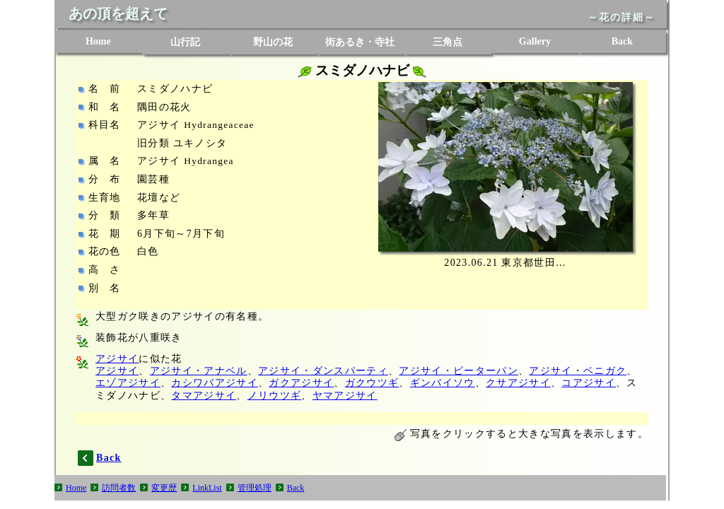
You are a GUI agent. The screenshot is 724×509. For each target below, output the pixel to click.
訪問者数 (119, 488)
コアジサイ (588, 383)
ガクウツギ (372, 383)
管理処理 (255, 488)
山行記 (185, 42)
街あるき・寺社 (360, 42)
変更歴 (164, 488)
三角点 (447, 42)
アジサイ (117, 358)
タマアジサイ (203, 395)
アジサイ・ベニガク (577, 370)
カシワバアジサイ (214, 383)
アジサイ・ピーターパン (458, 370)
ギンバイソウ (442, 383)
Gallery (535, 41)
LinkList (206, 488)
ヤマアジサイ (345, 395)
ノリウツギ (274, 395)
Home (98, 41)
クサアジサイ (518, 383)
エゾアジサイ (127, 383)
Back (622, 41)
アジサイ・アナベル (198, 370)
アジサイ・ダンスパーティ (323, 370)
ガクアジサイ (301, 383)
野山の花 (273, 42)
